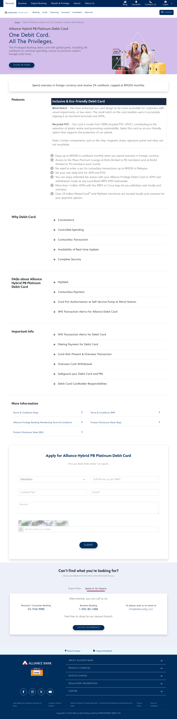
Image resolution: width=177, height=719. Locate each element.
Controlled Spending (71, 230)
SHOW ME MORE (21, 65)
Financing (54, 12)
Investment (77, 12)
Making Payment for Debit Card (78, 344)
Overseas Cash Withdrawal (75, 364)
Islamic (77, 3)
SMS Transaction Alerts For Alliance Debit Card (87, 312)
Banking (36, 12)
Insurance (65, 12)
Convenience (66, 220)
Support (73, 691)
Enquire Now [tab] (74, 588)
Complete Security (69, 259)
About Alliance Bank (81, 660)
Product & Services (79, 668)
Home (17, 22)
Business (22, 3)
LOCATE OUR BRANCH (88, 627)
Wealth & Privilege (60, 3)
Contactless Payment (71, 292)
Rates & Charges (78, 676)
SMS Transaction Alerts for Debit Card (82, 334)
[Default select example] (52, 479)
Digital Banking (39, 3)
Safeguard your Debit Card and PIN (80, 374)
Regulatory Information (83, 683)
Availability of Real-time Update (78, 249)
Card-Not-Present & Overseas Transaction (85, 354)
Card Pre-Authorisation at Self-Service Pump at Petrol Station (97, 302)
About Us (89, 3)
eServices (89, 12)
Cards (44, 12)
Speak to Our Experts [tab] (96, 588)
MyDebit (63, 282)
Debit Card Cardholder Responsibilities (82, 384)
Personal (10, 3)
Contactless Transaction (73, 239)
